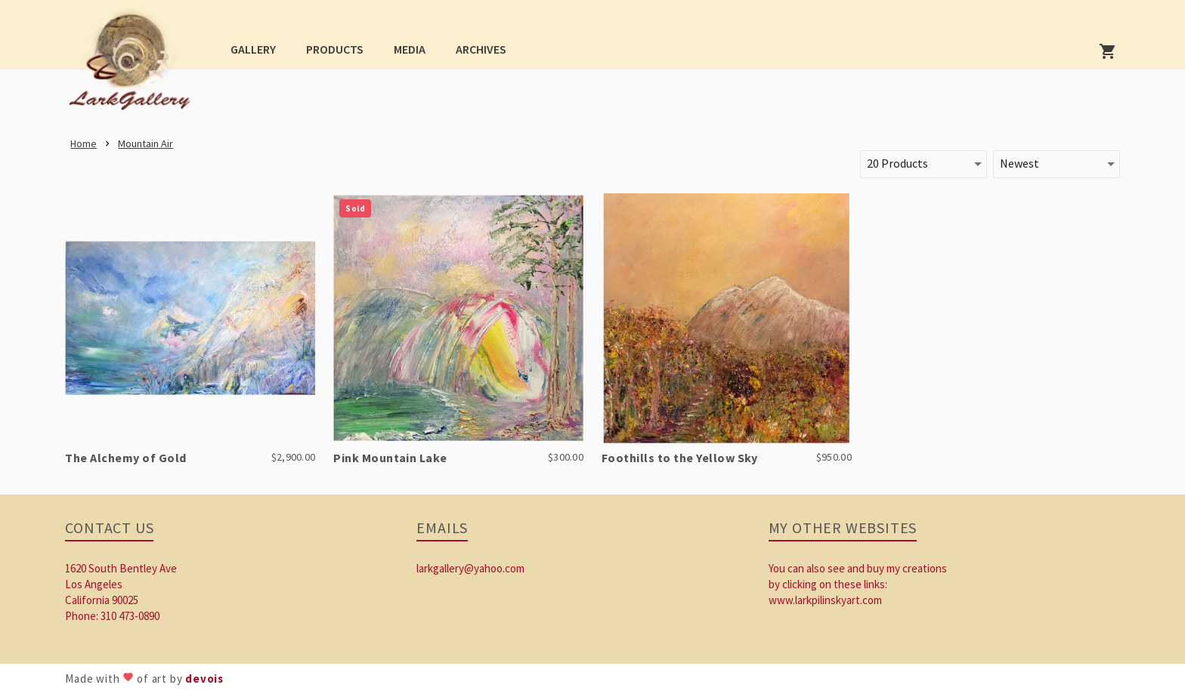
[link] (134, 65)
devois (204, 678)
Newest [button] (1019, 163)
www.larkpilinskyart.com (825, 600)
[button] (253, 48)
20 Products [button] (897, 163)
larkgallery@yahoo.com (470, 568)
